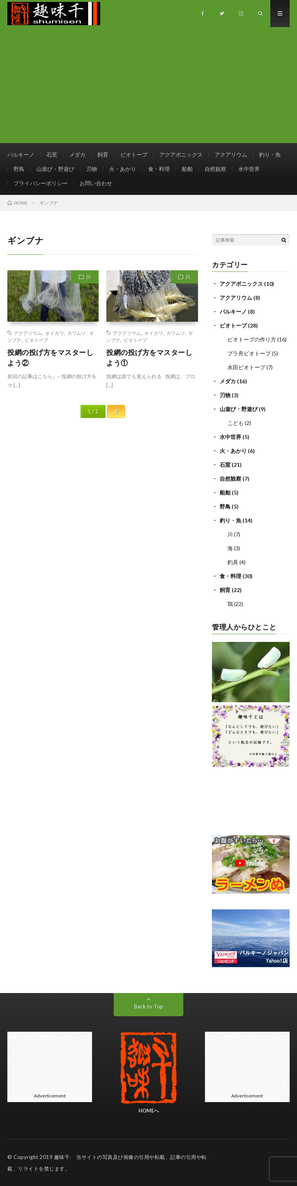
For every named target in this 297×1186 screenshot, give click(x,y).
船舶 (187, 169)
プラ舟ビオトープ (249, 353)
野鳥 (19, 169)
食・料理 (159, 169)
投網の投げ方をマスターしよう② (50, 357)
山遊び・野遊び (55, 169)
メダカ (77, 154)
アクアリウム (231, 154)
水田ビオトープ (246, 367)
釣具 (232, 562)
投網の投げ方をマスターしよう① (149, 357)
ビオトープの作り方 (251, 339)
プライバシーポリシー (41, 183)
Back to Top (148, 1006)
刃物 (91, 169)
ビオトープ (133, 154)
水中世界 (249, 169)
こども (235, 423)
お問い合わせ (96, 183)
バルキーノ (20, 154)
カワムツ (76, 333)
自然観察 (215, 169)
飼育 (102, 154)
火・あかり (122, 169)
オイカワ (54, 333)
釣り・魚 (270, 154)
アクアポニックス (181, 154)
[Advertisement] (148, 85)
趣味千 (62, 1157)
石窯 (51, 154)
